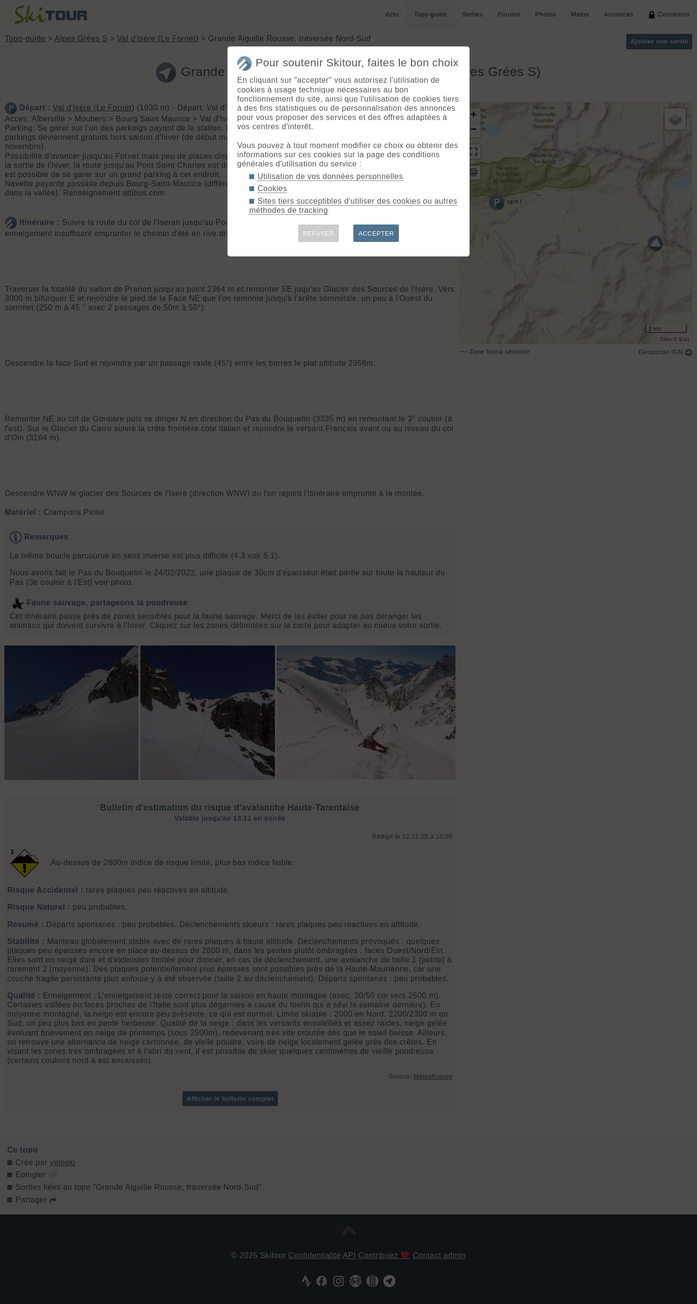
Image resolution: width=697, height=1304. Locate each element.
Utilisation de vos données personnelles (330, 176)
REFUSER (318, 233)
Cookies (272, 188)
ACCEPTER (376, 233)
